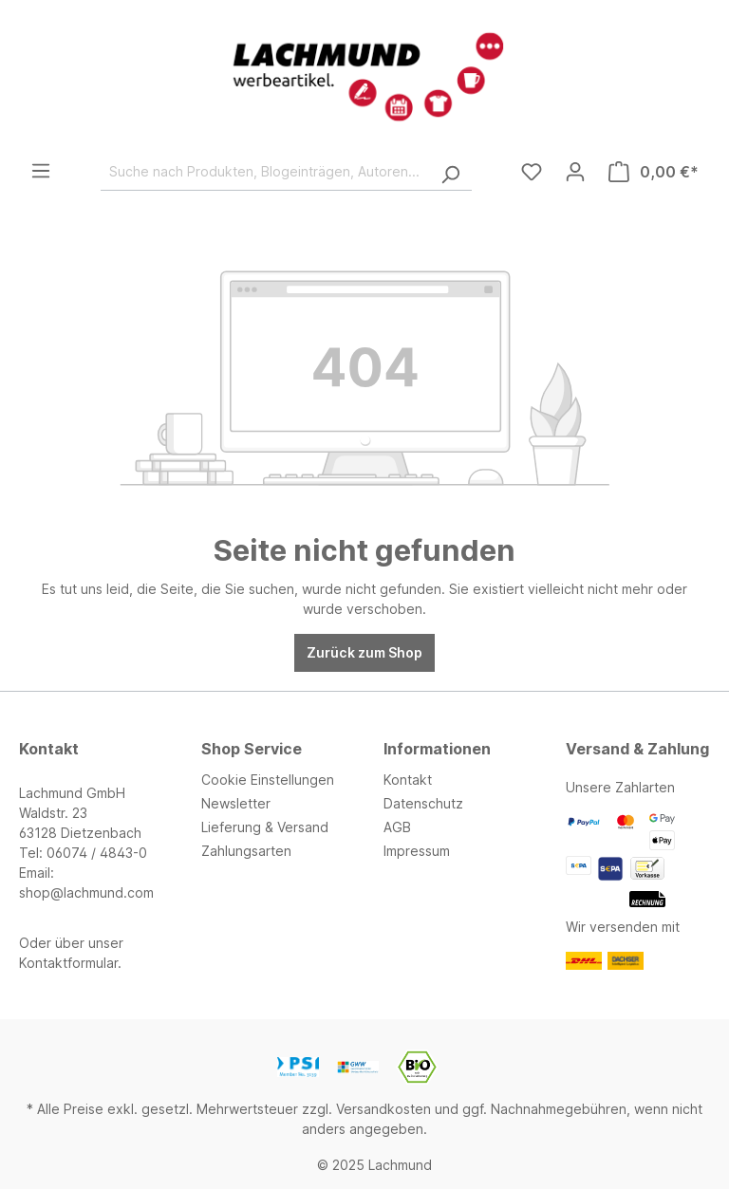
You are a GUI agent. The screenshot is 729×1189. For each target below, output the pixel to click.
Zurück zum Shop (364, 652)
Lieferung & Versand (264, 827)
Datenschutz (423, 803)
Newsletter (236, 803)
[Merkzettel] (531, 172)
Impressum (416, 851)
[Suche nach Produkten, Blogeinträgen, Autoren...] (265, 172)
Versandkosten (383, 1109)
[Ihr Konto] (575, 172)
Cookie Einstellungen (267, 779)
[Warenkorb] (653, 172)
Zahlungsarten (246, 851)
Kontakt (407, 779)
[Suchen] (450, 172)
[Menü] (41, 171)
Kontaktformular (68, 963)
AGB (397, 827)
